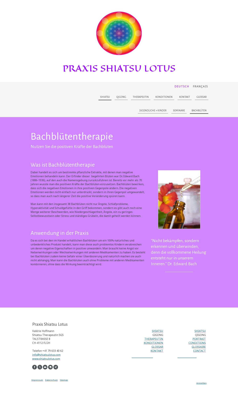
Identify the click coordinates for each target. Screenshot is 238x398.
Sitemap (64, 380)
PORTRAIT (199, 339)
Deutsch (182, 86)
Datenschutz (51, 380)
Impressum (37, 380)
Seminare (179, 110)
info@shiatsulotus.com (46, 355)
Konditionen (164, 97)
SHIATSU (157, 331)
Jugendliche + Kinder (152, 110)
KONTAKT (157, 351)
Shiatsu (105, 97)
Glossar (202, 97)
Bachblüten (199, 110)
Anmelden (201, 383)
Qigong (121, 97)
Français (200, 86)
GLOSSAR (157, 347)
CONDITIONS (197, 343)
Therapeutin (141, 97)
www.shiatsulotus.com (46, 359)
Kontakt (184, 97)
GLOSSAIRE (199, 347)
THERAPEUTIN (153, 339)
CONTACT (199, 351)
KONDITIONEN (153, 343)
